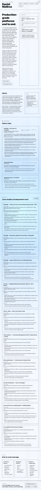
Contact (20, 6)
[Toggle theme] (39, 2)
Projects (31, 3)
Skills (37, 3)
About (20, 3)
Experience (26, 3)
